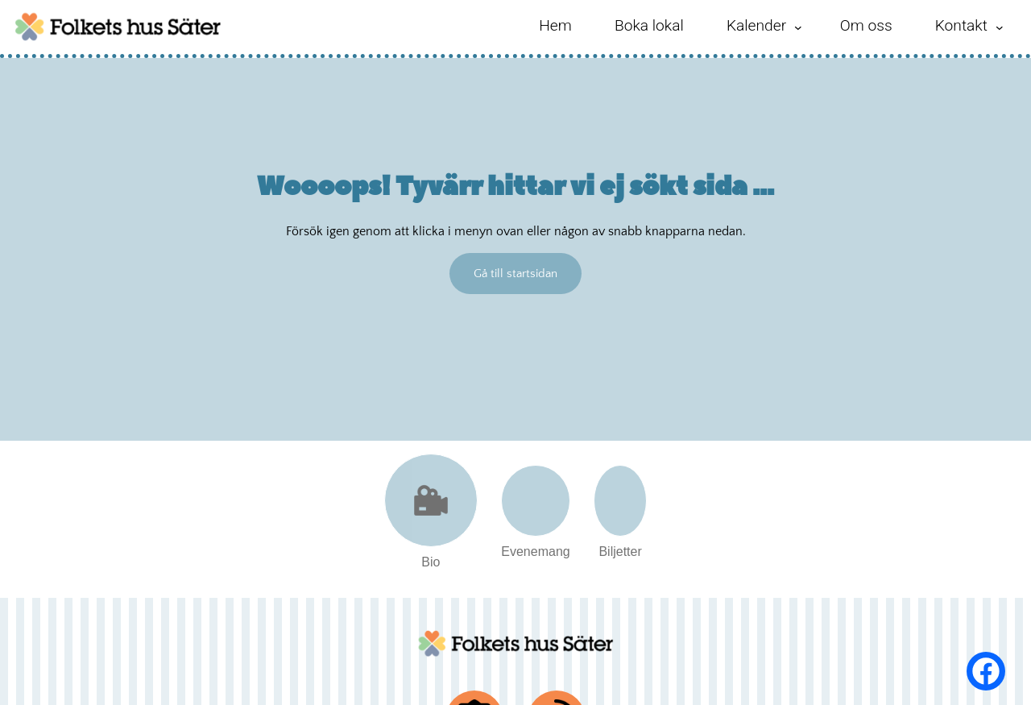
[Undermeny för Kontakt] (1000, 27)
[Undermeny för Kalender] (798, 27)
